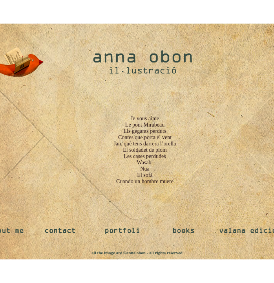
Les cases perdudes (145, 156)
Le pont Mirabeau (144, 125)
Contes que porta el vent (145, 137)
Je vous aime (145, 118)
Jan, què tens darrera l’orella (145, 144)
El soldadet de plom (145, 150)
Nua (144, 169)
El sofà (144, 175)
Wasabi (145, 162)
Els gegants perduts (145, 131)
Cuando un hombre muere (145, 181)
